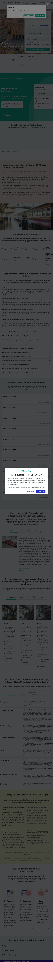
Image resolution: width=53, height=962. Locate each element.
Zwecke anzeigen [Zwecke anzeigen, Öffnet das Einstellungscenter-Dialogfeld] (31, 491)
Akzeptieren (41, 491)
